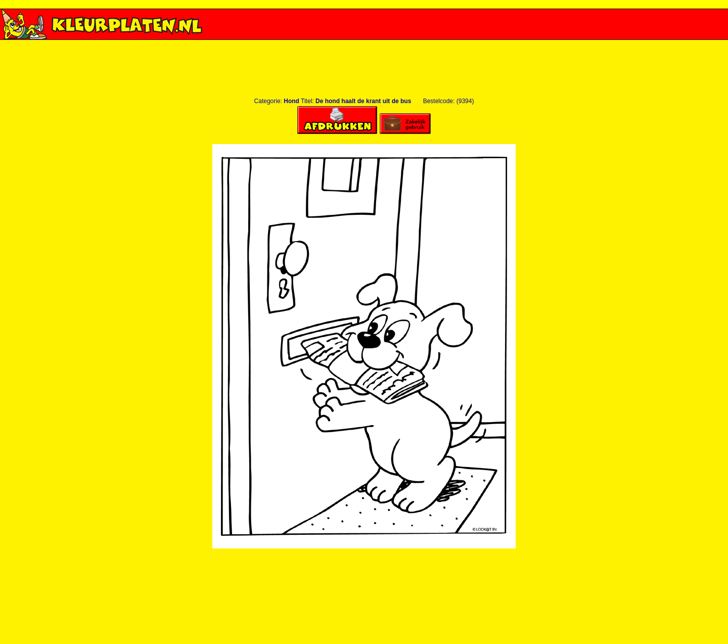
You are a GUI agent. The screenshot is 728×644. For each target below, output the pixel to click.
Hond (291, 101)
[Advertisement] (364, 44)
